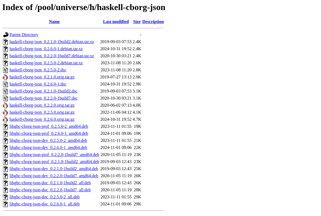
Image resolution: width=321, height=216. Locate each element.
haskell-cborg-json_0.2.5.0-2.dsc (38, 70)
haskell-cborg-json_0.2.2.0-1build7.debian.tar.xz (52, 55)
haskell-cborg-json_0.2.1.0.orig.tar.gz (42, 77)
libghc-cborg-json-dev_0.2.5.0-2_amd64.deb (48, 140)
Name (54, 21)
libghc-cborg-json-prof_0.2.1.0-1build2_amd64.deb (54, 161)
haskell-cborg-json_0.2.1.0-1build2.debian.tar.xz (52, 41)
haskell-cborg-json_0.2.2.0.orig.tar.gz (42, 105)
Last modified (116, 21)
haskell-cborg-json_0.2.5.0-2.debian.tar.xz (46, 63)
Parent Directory (24, 34)
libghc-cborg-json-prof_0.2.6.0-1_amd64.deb (49, 133)
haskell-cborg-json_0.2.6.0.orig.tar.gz (42, 119)
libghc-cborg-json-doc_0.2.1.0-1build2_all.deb (50, 182)
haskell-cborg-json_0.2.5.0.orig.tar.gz (42, 112)
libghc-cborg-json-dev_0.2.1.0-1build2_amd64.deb (54, 168)
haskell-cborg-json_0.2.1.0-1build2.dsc (43, 91)
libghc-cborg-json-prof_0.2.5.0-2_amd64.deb (49, 126)
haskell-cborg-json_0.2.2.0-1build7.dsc (43, 98)
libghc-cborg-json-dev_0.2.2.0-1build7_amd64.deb (54, 175)
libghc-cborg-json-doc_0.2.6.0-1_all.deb (45, 204)
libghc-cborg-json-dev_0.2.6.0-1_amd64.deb (48, 147)
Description (153, 21)
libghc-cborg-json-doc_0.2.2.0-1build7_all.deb (50, 190)
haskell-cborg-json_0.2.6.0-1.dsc (38, 84)
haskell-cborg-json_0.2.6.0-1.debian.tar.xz (46, 48)
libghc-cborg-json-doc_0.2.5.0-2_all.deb (45, 197)
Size (137, 21)
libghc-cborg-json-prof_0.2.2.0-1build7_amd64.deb (54, 154)
